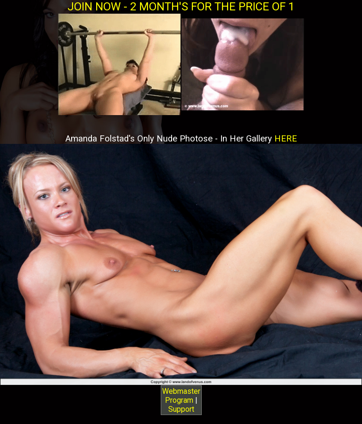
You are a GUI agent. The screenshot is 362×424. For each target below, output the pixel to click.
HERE (285, 138)
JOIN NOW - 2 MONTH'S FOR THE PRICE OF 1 (181, 6)
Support (181, 409)
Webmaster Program (181, 396)
